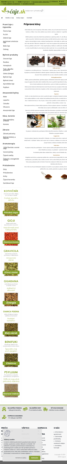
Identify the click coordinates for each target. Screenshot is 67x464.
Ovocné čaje (7, 59)
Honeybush (7, 65)
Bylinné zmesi (8, 80)
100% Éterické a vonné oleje (11, 147)
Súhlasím (34, 458)
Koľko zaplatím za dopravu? (11, 4)
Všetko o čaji (9, 18)
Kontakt (29, 18)
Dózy (5, 169)
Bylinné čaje (7, 77)
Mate (5, 97)
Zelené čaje (7, 38)
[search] (42, 11)
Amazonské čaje (9, 110)
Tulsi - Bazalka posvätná (8, 69)
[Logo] (13, 10)
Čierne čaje (7, 31)
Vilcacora (6, 107)
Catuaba (6, 103)
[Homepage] (2, 18)
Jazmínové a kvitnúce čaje (10, 41)
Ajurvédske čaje (8, 84)
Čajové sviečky (8, 155)
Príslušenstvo (8, 173)
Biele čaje (6, 46)
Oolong (5, 49)
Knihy (5, 176)
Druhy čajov (20, 18)
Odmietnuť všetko (20, 458)
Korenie (6, 124)
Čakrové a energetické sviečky (11, 159)
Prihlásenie (54, 1)
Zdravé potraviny (9, 133)
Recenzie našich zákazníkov (40, 2)
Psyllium (6, 87)
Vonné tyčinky (8, 152)
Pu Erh (5, 34)
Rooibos (6, 62)
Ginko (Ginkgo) (8, 73)
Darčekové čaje (8, 183)
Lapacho (6, 100)
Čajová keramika (9, 180)
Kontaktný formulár (28, 4)
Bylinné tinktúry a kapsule (9, 137)
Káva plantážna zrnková (8, 120)
